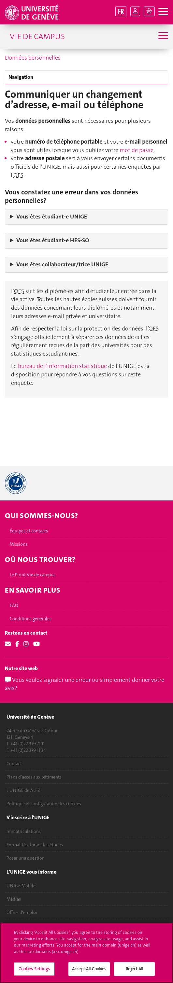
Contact (14, 763)
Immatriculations (24, 831)
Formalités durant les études (35, 845)
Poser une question (26, 858)
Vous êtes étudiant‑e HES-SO (52, 240)
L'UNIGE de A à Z (23, 790)
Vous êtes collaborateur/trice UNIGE (62, 264)
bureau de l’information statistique (63, 366)
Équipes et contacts (29, 531)
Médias (14, 899)
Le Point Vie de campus (32, 575)
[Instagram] (26, 644)
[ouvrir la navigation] (163, 12)
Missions (18, 544)
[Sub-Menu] (162, 36)
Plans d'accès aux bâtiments (34, 777)
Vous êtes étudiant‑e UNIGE (51, 216)
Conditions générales (30, 619)
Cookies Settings (34, 972)
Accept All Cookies (89, 972)
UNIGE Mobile (21, 886)
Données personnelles (33, 58)
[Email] (8, 644)
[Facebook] (17, 644)
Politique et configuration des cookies (44, 804)
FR (121, 11)
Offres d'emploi (22, 912)
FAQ (14, 605)
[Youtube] (36, 644)
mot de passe (136, 150)
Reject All (134, 972)
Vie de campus (37, 36)
